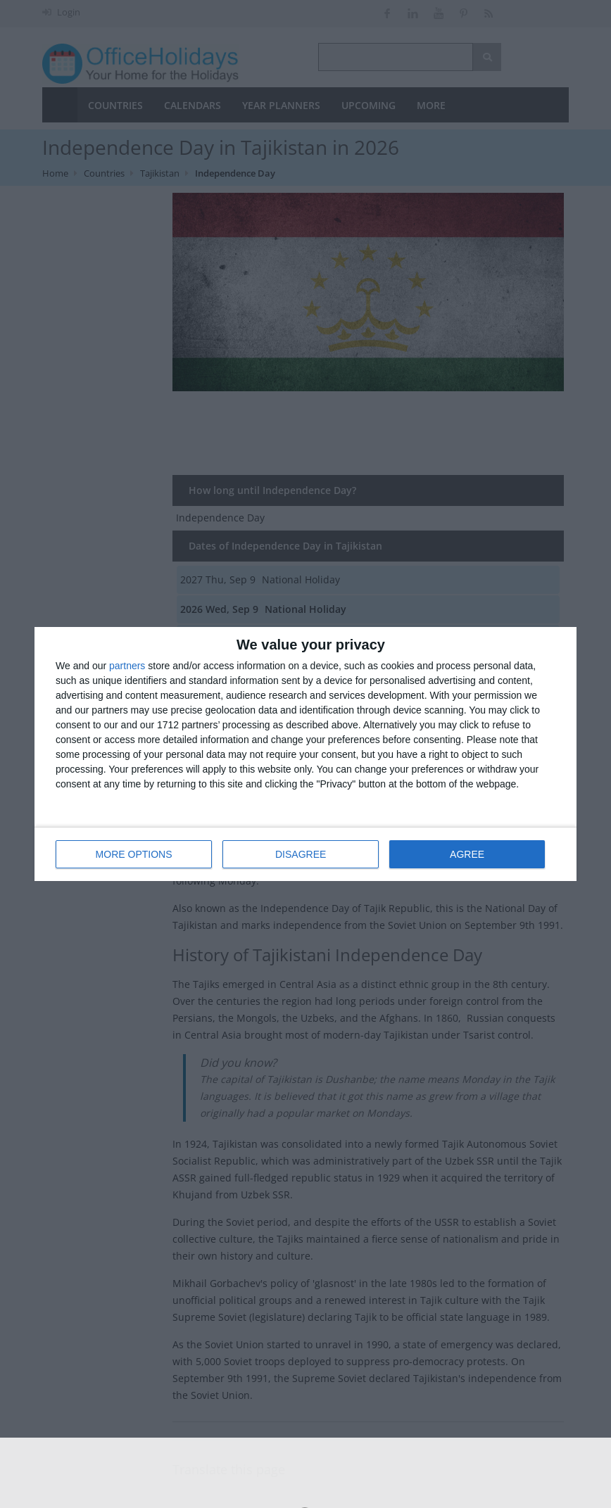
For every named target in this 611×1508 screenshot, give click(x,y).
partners (127, 666)
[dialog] (305, 754)
